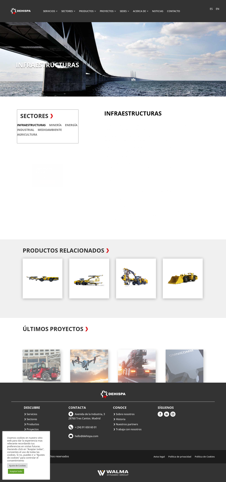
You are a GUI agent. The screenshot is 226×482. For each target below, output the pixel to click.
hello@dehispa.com (86, 436)
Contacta (47, 182)
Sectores (32, 419)
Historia (120, 419)
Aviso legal (159, 457)
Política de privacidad (179, 457)
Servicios (32, 414)
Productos (33, 424)
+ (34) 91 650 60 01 (86, 427)
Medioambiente (21, 130)
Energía (42, 125)
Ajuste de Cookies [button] (17, 465)
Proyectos (33, 429)
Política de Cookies (205, 457)
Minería (27, 125)
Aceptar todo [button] (16, 471)
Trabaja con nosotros (129, 429)
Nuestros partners (127, 424)
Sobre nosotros (125, 414)
